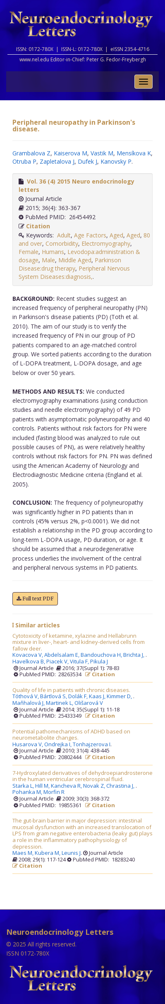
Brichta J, (134, 655)
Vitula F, (80, 661)
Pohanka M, (27, 792)
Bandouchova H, (102, 655)
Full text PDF (35, 598)
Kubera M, (48, 853)
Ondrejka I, (58, 744)
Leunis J (71, 853)
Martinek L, (60, 703)
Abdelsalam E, (62, 655)
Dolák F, (78, 696)
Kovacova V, (28, 655)
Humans (53, 252)
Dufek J (87, 161)
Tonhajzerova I (91, 744)
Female (28, 252)
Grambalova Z (31, 153)
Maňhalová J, (29, 703)
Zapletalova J (57, 161)
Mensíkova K (134, 153)
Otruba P (24, 161)
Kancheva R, (67, 786)
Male (48, 260)
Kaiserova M (70, 153)
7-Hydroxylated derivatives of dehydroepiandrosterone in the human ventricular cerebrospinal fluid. (82, 776)
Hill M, (43, 786)
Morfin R (54, 792)
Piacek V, (58, 661)
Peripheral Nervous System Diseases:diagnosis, (74, 272)
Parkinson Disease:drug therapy (70, 264)
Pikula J (99, 661)
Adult (64, 235)
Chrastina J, (121, 786)
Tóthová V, (26, 696)
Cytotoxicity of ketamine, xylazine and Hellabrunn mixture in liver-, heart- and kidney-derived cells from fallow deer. (78, 642)
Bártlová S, (54, 696)
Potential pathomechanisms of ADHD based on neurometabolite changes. (71, 734)
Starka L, (23, 786)
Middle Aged (74, 260)
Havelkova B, (29, 661)
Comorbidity (61, 243)
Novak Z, (94, 786)
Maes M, (23, 853)
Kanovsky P (116, 161)
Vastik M (102, 153)
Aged (116, 235)
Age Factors (90, 235)
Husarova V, (28, 744)
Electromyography (105, 243)
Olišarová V (88, 703)
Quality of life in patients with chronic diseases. (71, 690)
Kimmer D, (120, 696)
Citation (38, 226)
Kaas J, (98, 696)
